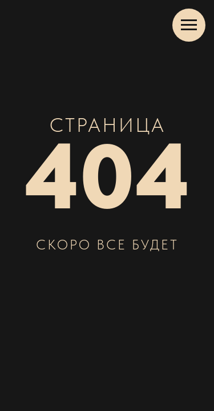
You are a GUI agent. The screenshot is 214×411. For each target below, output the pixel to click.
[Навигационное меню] (189, 25)
